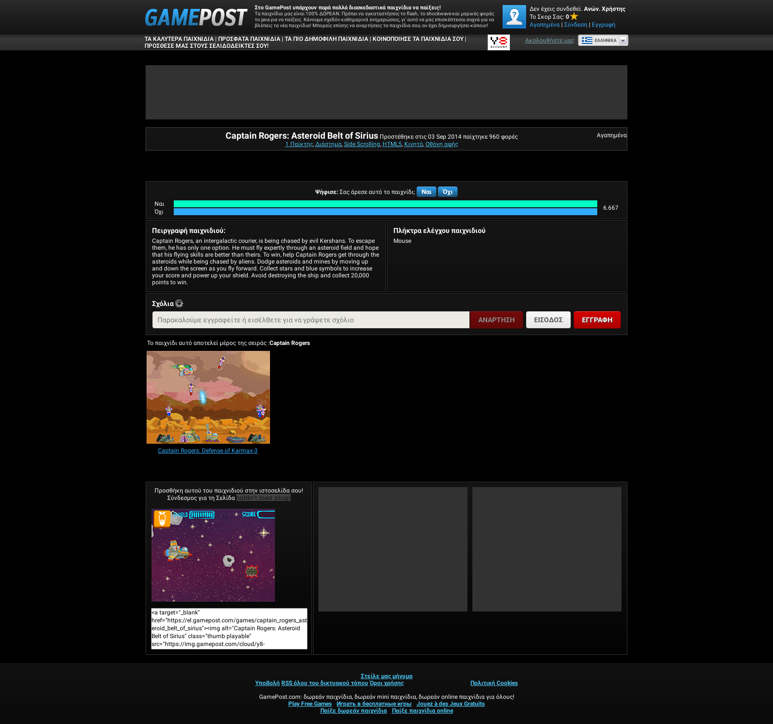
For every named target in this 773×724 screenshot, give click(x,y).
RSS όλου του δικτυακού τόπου (324, 683)
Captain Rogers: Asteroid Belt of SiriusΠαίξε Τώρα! (213, 555)
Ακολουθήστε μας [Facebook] (549, 40)
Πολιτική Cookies (494, 683)
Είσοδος (548, 320)
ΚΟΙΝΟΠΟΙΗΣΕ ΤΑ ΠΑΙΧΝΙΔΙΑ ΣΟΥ (418, 39)
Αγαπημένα (545, 24)
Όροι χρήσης (387, 683)
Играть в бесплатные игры (374, 703)
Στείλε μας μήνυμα (387, 676)
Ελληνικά (599, 40)
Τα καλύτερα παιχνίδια (179, 39)
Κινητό (413, 144)
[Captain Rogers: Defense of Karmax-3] (208, 398)
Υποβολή (267, 683)
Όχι (448, 191)
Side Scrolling (362, 144)
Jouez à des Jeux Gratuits (451, 703)
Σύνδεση (575, 24)
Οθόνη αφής (441, 144)
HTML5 (392, 144)
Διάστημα (328, 144)
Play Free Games (310, 703)
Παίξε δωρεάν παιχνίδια (353, 710)
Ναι (426, 191)
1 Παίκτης (299, 144)
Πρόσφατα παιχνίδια (249, 39)
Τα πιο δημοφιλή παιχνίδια (326, 39)
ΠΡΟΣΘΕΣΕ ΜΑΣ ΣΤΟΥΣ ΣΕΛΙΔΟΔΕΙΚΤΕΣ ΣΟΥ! (207, 45)
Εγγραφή (604, 24)
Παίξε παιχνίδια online (422, 710)
